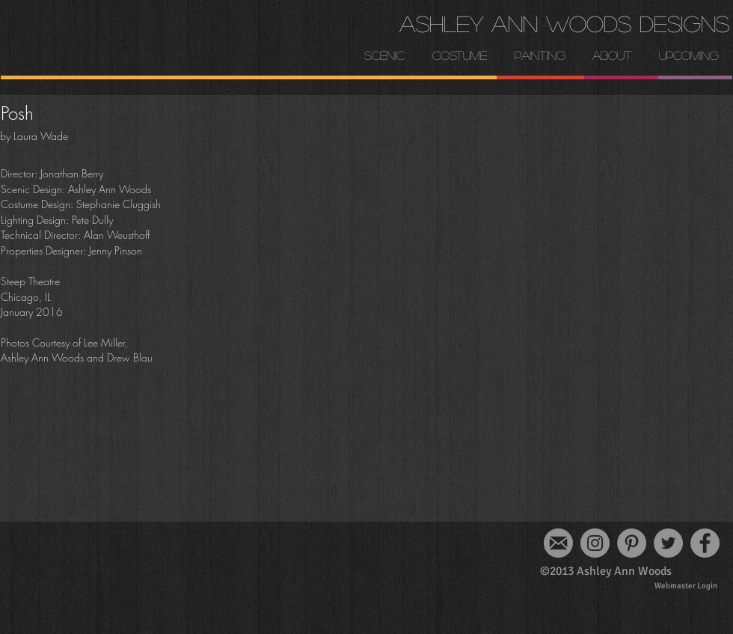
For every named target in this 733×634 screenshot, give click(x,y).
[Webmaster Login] (686, 585)
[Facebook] (705, 543)
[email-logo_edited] (558, 543)
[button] (612, 55)
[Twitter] (668, 543)
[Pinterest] (631, 543)
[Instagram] (595, 543)
